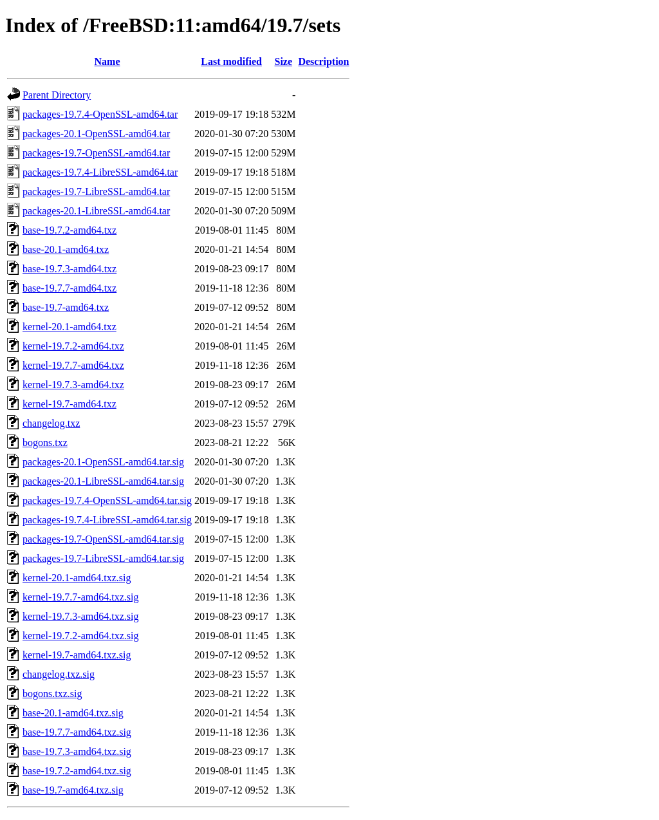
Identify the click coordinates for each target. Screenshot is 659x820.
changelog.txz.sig (59, 674)
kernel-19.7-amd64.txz (69, 403)
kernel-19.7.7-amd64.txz (73, 365)
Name (107, 61)
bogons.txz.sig (52, 693)
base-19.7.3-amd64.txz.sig (77, 751)
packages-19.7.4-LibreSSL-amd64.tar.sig (107, 519)
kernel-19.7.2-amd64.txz (73, 345)
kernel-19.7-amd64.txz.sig (77, 654)
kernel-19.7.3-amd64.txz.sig (80, 616)
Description (323, 61)
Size (284, 61)
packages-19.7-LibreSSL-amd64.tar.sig (103, 558)
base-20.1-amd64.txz (66, 249)
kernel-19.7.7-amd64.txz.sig (80, 597)
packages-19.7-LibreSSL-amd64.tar (96, 191)
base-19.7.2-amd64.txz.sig (77, 770)
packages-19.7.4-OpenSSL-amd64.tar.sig (107, 500)
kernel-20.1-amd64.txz (69, 326)
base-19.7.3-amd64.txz (69, 268)
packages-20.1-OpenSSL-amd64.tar (96, 133)
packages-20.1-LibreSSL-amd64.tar (96, 210)
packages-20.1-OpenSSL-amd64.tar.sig (103, 461)
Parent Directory (57, 94)
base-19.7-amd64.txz (66, 307)
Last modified (231, 61)
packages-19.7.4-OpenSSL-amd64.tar (100, 114)
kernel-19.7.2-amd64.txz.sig (80, 635)
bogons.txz (45, 442)
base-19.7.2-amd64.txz (69, 230)
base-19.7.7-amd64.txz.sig (77, 732)
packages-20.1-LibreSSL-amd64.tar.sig (103, 481)
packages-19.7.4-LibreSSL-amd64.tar (100, 172)
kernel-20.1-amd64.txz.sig (77, 577)
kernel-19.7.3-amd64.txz (73, 384)
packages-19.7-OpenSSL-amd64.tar (96, 152)
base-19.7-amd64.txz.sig (73, 790)
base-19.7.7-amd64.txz (69, 288)
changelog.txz (51, 423)
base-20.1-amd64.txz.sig (73, 712)
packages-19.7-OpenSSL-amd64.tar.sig (103, 539)
